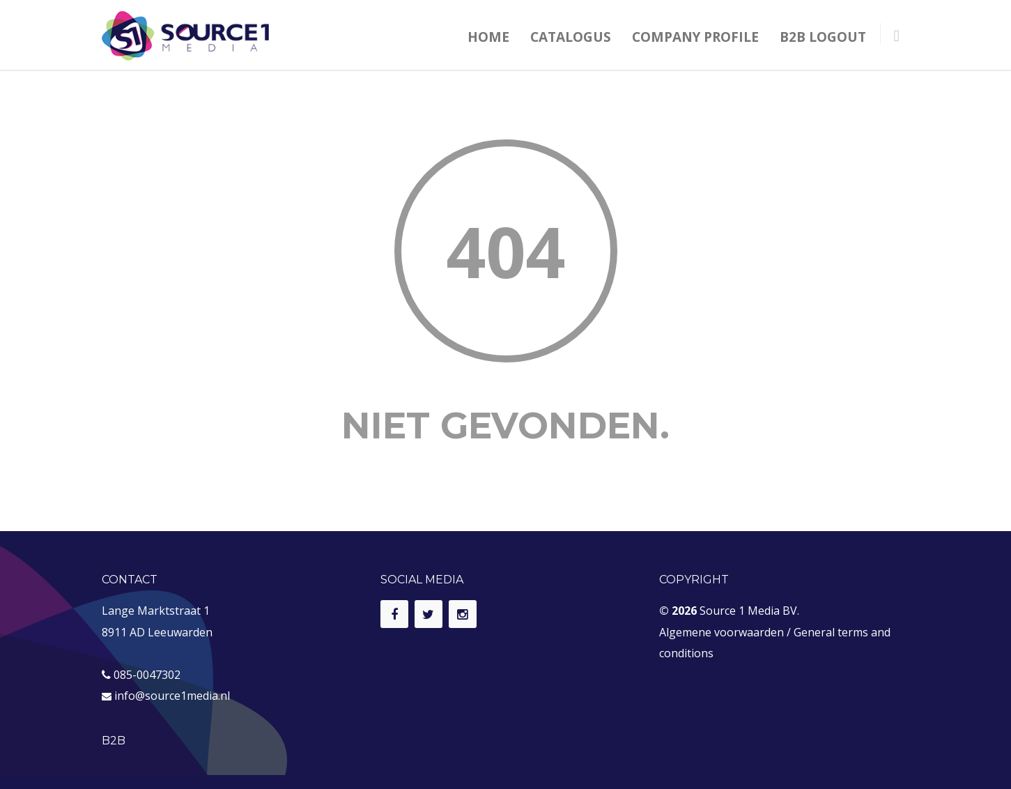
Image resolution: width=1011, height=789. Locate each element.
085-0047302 (147, 674)
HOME (488, 37)
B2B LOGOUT (823, 37)
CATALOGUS (570, 37)
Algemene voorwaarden (721, 632)
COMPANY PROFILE (695, 37)
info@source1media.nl (172, 695)
